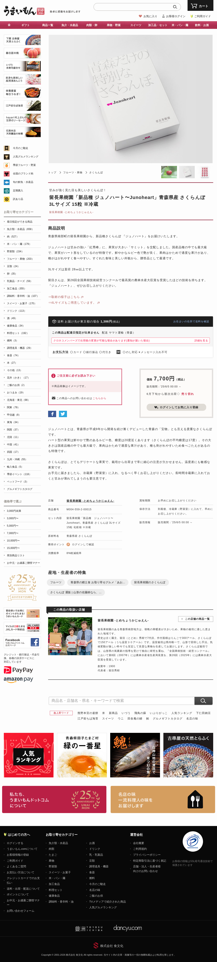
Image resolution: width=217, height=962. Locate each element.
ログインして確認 (83, 544)
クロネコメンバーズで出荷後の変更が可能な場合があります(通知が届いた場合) (101, 340)
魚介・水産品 (69, 25)
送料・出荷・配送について (23, 888)
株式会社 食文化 (111, 946)
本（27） (12, 362)
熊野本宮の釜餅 (88, 713)
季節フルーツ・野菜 (24, 165)
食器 (92, 872)
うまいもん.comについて (22, 848)
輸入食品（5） (15, 466)
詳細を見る (201, 340)
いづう (126, 713)
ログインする (15, 843)
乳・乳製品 (96, 854)
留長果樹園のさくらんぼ (149, 582)
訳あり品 (18, 199)
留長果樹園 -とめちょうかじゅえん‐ (71, 212)
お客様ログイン (175, 16)
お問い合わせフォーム (20, 910)
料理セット (56, 890)
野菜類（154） (15, 251)
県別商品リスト (16, 555)
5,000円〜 (12, 525)
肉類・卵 (91, 25)
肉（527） (13, 236)
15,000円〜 (13, 548)
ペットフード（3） (18, 481)
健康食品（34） (16, 325)
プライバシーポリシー (147, 854)
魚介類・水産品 (58, 843)
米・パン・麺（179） (19, 244)
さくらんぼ (96, 172)
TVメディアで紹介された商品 (107, 901)
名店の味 (192, 718)
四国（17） (13, 451)
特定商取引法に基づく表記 (149, 860)
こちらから (99, 398)
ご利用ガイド (202, 16)
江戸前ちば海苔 (88, 718)
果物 (51, 860)
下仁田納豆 (203, 713)
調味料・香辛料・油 (61, 901)
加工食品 (54, 884)
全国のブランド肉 (23, 173)
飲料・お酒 (202, 25)
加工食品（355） (16, 288)
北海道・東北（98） (18, 399)
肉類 (51, 848)
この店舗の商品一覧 (197, 618)
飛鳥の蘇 (140, 713)
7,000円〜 (12, 533)
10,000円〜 (13, 540)
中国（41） (13, 444)
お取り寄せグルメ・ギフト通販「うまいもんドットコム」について (54, 799)
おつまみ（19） (16, 392)
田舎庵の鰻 (135, 718)
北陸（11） (13, 437)
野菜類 (53, 866)
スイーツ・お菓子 (60, 872)
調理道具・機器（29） (20, 347)
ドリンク (94, 848)
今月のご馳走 (20, 148)
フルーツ (56, 582)
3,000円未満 (14, 510)
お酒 (92, 843)
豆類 (92, 860)
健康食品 (54, 895)
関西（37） (13, 429)
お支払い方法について (20, 872)
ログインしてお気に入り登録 (176, 407)
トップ (52, 172)
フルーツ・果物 (72, 172)
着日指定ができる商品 (19, 221)
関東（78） (13, 407)
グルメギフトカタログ (167, 718)
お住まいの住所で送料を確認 (191, 321)
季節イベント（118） (19, 474)
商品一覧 (47, 25)
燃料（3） (13, 340)
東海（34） (13, 422)
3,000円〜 (12, 518)
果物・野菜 (114, 25)
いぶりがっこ (159, 713)
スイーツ (135, 25)
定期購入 (18, 190)
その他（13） (14, 370)
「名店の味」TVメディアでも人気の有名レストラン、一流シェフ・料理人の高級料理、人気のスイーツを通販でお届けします (163, 799)
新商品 (113, 713)
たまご (53, 854)
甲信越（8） (14, 414)
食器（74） (13, 355)
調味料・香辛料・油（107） (23, 295)
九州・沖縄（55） (17, 459)
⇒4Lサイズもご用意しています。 (72, 302)
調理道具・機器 (98, 866)
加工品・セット (157, 25)
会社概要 (138, 843)
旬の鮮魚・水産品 (23, 182)
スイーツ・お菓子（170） (22, 303)
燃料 (92, 878)
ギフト (25, 25)
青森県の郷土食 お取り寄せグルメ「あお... (98, 582)
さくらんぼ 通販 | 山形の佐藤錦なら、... (76, 592)
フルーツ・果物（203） (20, 258)
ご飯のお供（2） (16, 385)
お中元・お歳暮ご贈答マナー (23, 562)
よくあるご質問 (16, 866)
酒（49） (12, 318)
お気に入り (150, 16)
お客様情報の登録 (18, 854)
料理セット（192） (18, 333)
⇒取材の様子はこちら (64, 297)
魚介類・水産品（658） (20, 229)
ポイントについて (18, 894)
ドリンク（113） (16, 310)
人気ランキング (181, 713)
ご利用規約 (140, 848)
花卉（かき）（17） (18, 377)
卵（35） (12, 273)
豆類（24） (13, 266)
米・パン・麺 (180, 25)
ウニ (121, 718)
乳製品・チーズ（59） (20, 281)
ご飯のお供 (96, 895)
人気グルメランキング (25, 156)
